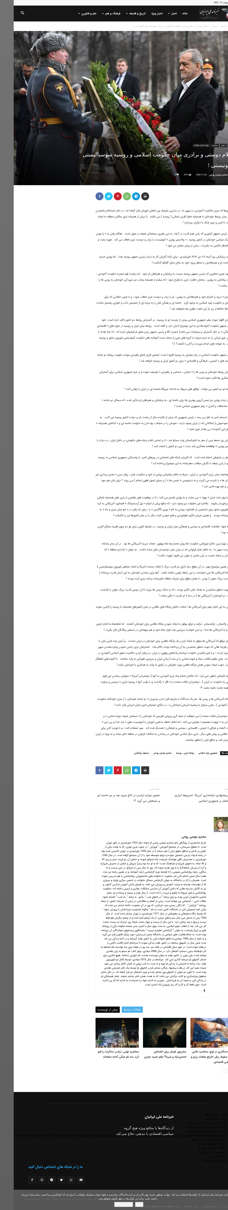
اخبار (159, 13)
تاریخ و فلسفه (122, 13)
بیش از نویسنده (94, 1009)
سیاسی (201, 145)
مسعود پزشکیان (127, 753)
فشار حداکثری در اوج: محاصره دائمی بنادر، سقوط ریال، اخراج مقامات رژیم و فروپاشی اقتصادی (198, 1056)
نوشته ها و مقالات (187, 145)
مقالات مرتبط (118, 1009)
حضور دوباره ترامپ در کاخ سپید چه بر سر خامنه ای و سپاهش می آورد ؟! (114, 798)
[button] (9, 14)
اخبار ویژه (143, 13)
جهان (200, 26)
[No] (223, 1200)
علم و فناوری (74, 13)
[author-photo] (208, 831)
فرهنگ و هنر (97, 13)
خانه (171, 13)
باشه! (125, 1204)
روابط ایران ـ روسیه (171, 753)
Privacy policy (110, 1204)
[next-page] (211, 1070)
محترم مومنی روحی (205, 175)
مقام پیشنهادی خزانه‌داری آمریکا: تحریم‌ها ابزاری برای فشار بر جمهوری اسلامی (190, 798)
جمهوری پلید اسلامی (194, 753)
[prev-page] (217, 1070)
